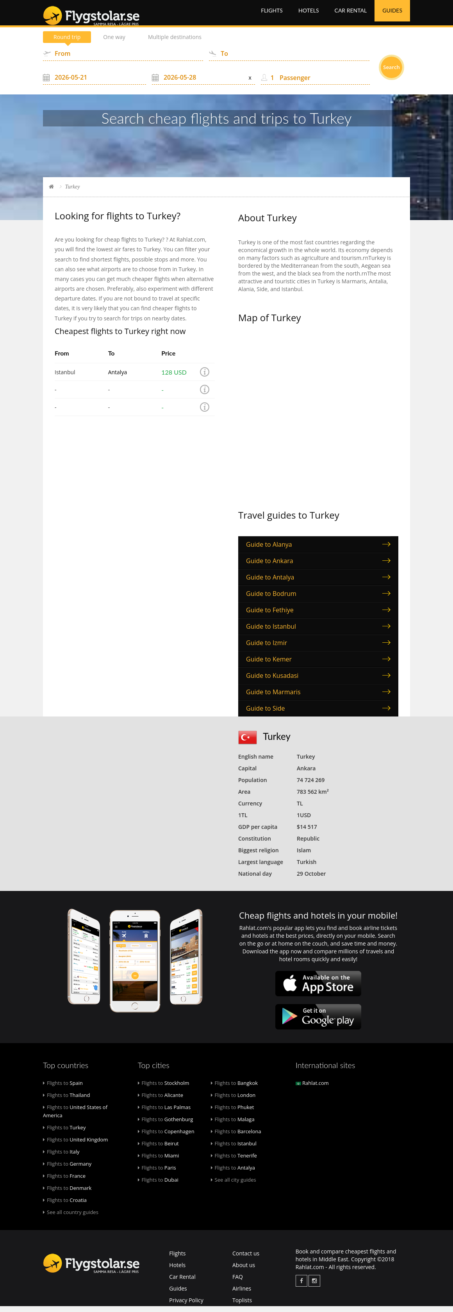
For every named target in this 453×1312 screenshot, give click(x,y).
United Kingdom (75, 1145)
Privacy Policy (186, 1306)
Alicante (161, 1100)
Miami (158, 1161)
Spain (63, 1088)
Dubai (158, 1185)
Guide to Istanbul (271, 632)
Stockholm (163, 1088)
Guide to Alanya (269, 550)
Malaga (233, 1125)
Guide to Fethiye (270, 616)
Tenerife (234, 1161)
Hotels (308, 15)
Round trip (67, 42)
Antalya (117, 378)
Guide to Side (265, 714)
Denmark (67, 1193)
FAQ (237, 1282)
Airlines (241, 1294)
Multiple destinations (175, 42)
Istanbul (234, 1149)
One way (114, 42)
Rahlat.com (312, 1088)
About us (243, 1271)
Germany (67, 1169)
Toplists (242, 1306)
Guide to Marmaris (273, 697)
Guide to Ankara (269, 566)
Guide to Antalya (270, 583)
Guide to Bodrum (271, 599)
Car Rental (351, 15)
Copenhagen (166, 1137)
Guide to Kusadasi (272, 681)
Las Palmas (164, 1112)
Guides (392, 15)
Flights (272, 15)
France (64, 1181)
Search (391, 72)
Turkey (64, 1133)
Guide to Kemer (269, 665)
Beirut (158, 1149)
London (233, 1100)
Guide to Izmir (266, 648)
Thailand (66, 1100)
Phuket (232, 1112)
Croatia (65, 1205)
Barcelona (236, 1137)
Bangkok (234, 1088)
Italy (61, 1157)
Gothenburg (165, 1125)
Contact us (245, 1259)
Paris (157, 1173)
